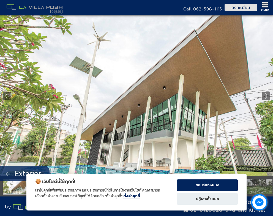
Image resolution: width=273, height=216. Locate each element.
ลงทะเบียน (240, 7)
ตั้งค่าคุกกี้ (131, 196)
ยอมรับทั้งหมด (207, 185)
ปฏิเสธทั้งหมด (207, 198)
